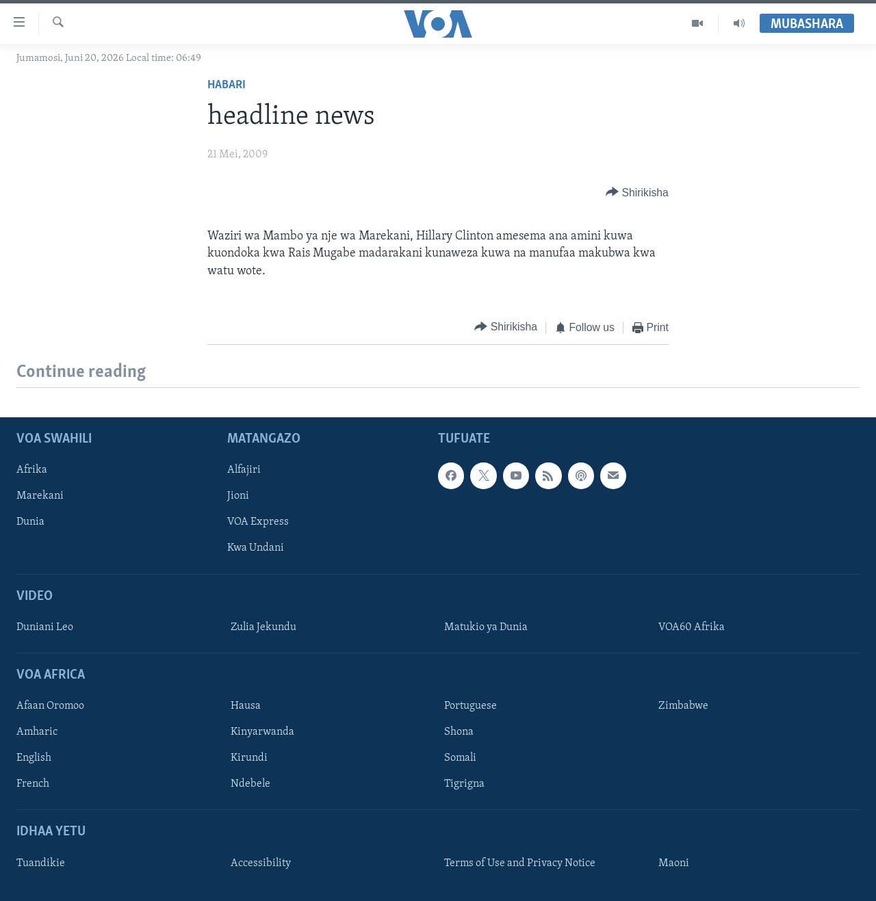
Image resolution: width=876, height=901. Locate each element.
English (33, 758)
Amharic (36, 732)
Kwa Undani (255, 548)
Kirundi (249, 758)
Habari (226, 85)
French (32, 784)
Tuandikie (40, 863)
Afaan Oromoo (50, 706)
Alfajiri (244, 470)
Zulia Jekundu (263, 627)
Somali (460, 758)
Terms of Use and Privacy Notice (519, 863)
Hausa (246, 706)
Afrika (31, 470)
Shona (459, 732)
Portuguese (470, 706)
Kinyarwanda (262, 732)
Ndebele (250, 784)
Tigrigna (464, 784)
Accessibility (261, 863)
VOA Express (258, 522)
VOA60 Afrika (691, 627)
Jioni (238, 496)
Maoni (673, 863)
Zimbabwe (683, 706)
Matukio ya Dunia (486, 627)
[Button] (637, 192)
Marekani (40, 496)
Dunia (30, 522)
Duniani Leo (44, 627)
